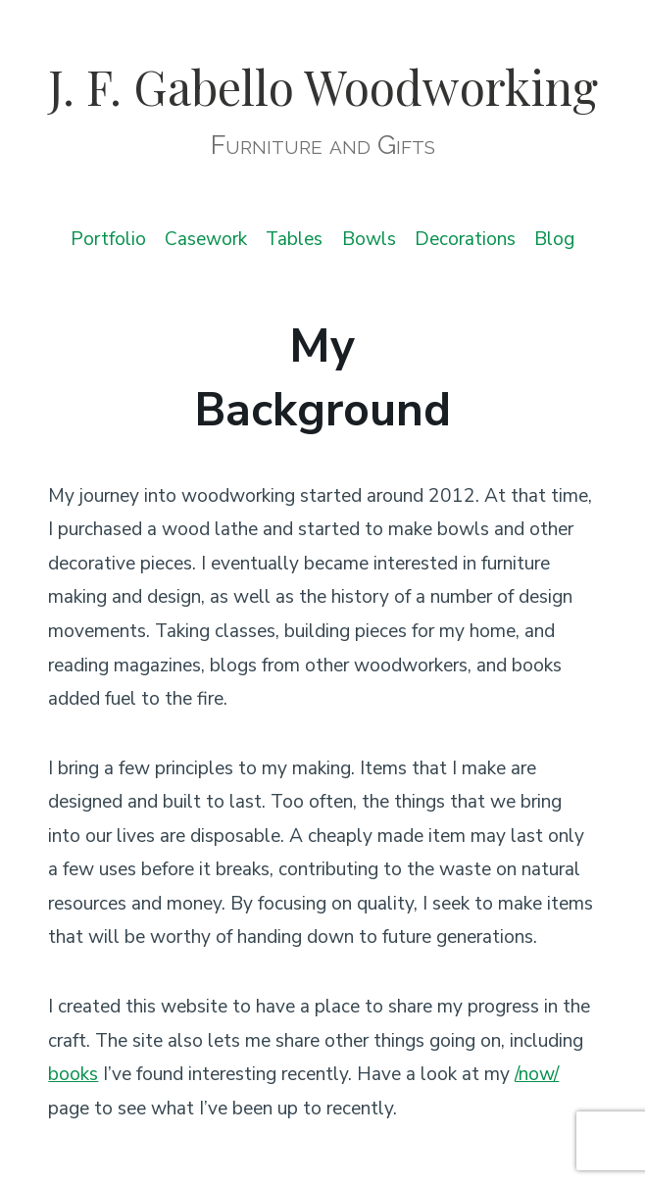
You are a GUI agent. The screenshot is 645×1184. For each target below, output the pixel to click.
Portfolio (108, 239)
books (73, 1074)
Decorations (465, 239)
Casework (206, 239)
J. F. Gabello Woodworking (323, 86)
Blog (554, 239)
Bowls (369, 239)
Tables (294, 239)
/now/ (537, 1074)
